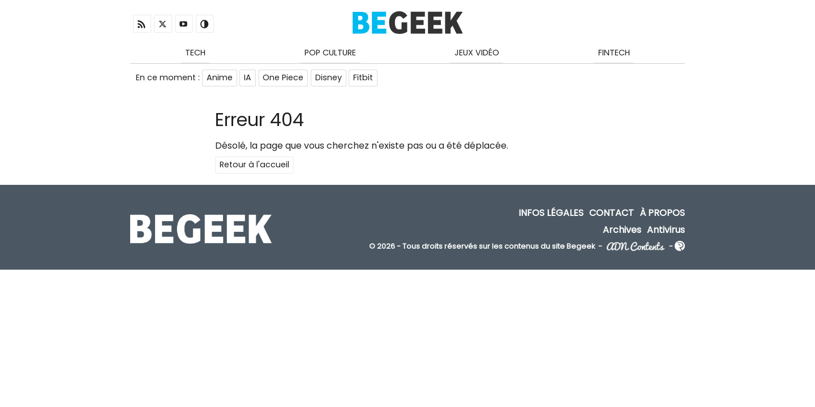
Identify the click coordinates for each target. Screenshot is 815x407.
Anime (220, 78)
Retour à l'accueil (254, 165)
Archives (622, 230)
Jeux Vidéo (476, 52)
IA (248, 78)
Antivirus (666, 230)
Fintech (614, 52)
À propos (662, 213)
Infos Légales (551, 213)
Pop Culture (330, 52)
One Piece (284, 78)
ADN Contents (635, 247)
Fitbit (365, 78)
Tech (195, 52)
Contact (611, 213)
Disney (329, 78)
